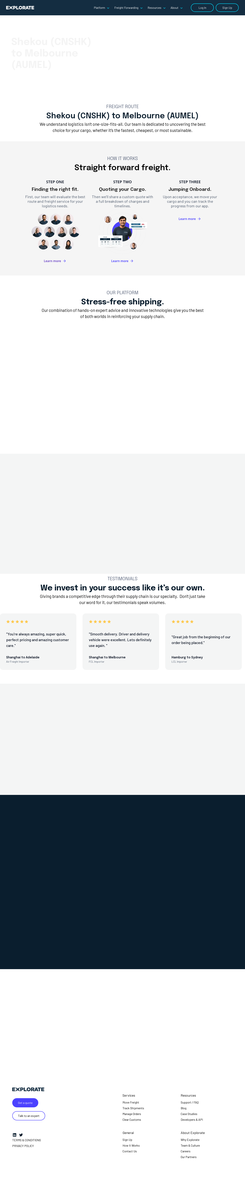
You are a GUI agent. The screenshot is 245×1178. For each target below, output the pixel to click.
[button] (102, 8)
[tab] (76, 353)
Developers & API (192, 1119)
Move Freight (130, 1102)
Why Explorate (190, 1139)
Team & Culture (190, 1145)
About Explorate (193, 1133)
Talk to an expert (28, 1116)
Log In (202, 7)
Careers (185, 1151)
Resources (188, 1095)
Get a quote (25, 1102)
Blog (183, 1108)
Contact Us (129, 1151)
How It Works (131, 1145)
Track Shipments (133, 1108)
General (128, 1133)
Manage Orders (131, 1114)
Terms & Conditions (26, 1140)
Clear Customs (131, 1119)
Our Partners (189, 1157)
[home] (20, 7)
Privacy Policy (23, 1146)
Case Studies (189, 1114)
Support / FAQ (190, 1102)
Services (128, 1095)
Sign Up (227, 7)
